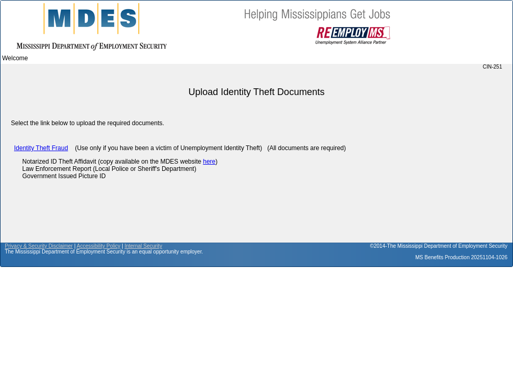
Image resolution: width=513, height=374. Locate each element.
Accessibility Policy (99, 246)
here (209, 161)
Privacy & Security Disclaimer (39, 246)
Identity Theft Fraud (41, 148)
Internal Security (143, 246)
